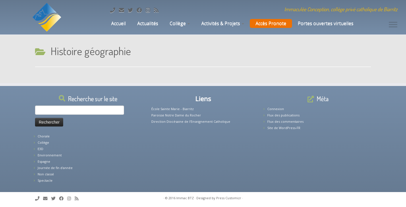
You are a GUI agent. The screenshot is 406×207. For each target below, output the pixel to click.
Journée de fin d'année (55, 168)
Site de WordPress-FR (283, 128)
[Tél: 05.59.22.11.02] (114, 10)
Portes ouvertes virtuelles (325, 23)
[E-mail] (123, 10)
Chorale (44, 136)
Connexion (275, 109)
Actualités (147, 23)
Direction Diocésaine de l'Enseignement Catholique (190, 121)
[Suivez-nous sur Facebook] (141, 10)
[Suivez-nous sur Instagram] (150, 10)
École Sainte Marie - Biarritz (172, 109)
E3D (40, 149)
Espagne (44, 161)
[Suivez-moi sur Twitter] (132, 10)
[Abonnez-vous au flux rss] (158, 10)
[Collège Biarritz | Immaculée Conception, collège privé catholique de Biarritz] (47, 17)
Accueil (118, 23)
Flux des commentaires (285, 121)
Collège (180, 23)
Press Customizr (228, 198)
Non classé (46, 174)
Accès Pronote (271, 23)
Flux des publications (283, 115)
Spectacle (45, 180)
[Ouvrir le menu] (393, 25)
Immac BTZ (185, 198)
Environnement (50, 155)
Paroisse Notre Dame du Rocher (176, 115)
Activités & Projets (222, 23)
